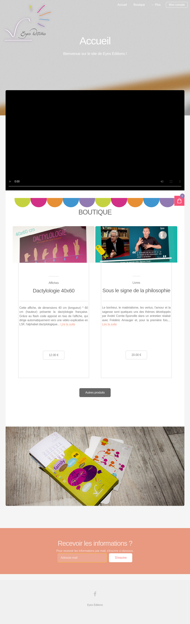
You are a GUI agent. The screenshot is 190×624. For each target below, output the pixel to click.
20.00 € (136, 354)
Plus (158, 4)
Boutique (139, 4)
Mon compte (177, 4)
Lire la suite (68, 324)
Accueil (122, 4)
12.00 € (53, 355)
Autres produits (95, 392)
